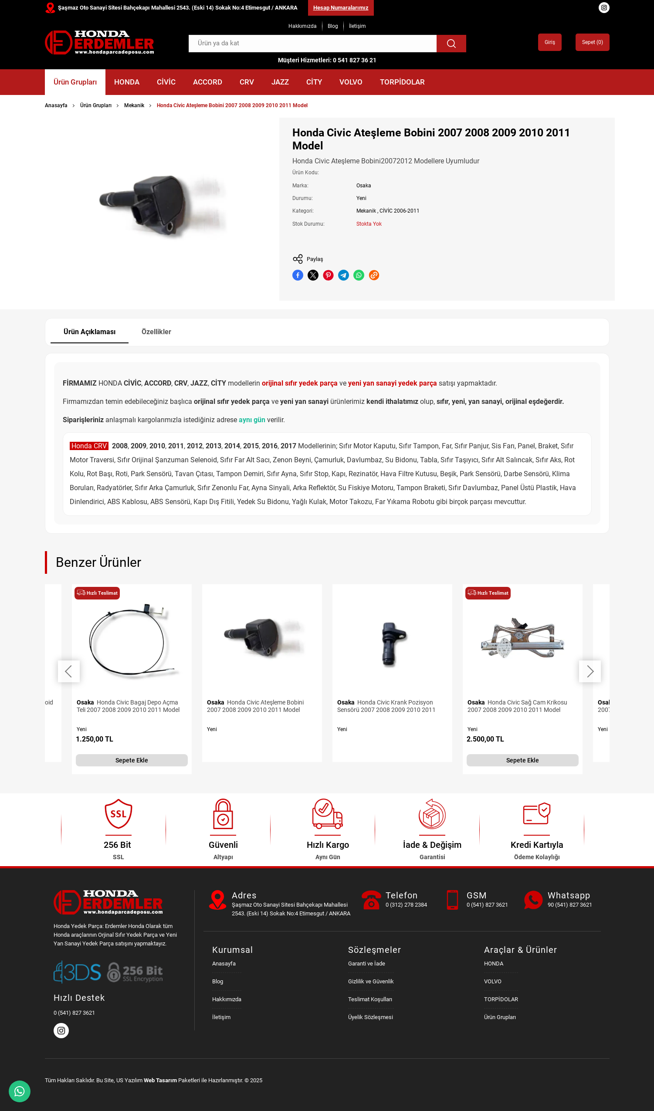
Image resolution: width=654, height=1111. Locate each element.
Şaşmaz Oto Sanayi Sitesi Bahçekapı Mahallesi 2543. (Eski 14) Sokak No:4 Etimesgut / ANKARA (178, 7)
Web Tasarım (160, 1080)
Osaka (363, 186)
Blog (333, 26)
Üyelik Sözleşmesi (370, 1017)
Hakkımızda (302, 26)
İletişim (357, 26)
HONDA (126, 82)
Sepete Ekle (131, 760)
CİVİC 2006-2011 (400, 211)
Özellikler (156, 332)
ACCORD (207, 82)
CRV (247, 82)
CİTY (314, 82)
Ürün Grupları (75, 82)
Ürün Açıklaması (89, 332)
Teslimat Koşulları (370, 999)
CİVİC (166, 82)
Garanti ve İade (366, 963)
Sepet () (592, 42)
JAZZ (280, 82)
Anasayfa (56, 105)
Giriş (550, 42)
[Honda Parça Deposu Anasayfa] (99, 42)
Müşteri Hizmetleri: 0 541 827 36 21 (327, 60)
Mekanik (134, 105)
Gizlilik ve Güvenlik (371, 981)
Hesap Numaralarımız (341, 7)
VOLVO (351, 82)
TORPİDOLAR (402, 82)
